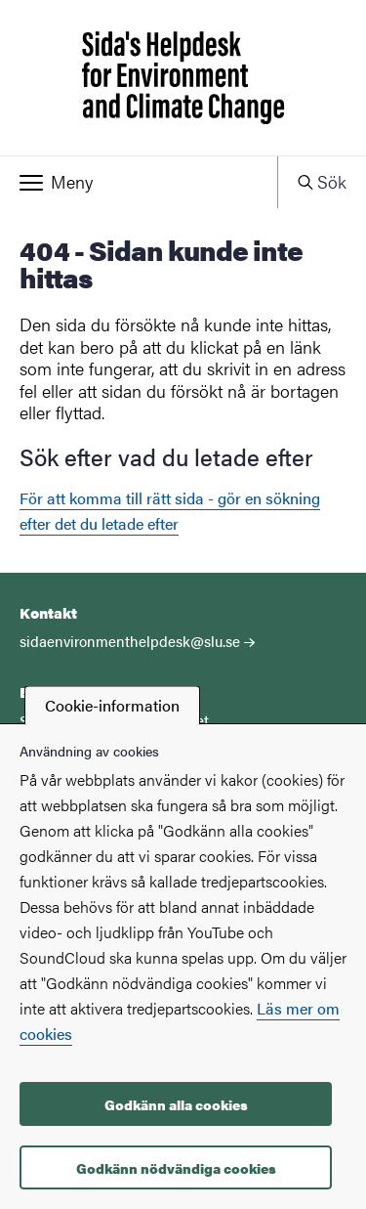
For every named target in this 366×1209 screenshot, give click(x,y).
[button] (138, 181)
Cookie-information (112, 705)
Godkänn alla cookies (176, 1104)
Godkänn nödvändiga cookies (176, 1168)
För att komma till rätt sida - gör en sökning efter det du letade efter (170, 511)
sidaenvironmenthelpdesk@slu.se (130, 640)
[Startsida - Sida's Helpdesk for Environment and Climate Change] (183, 77)
